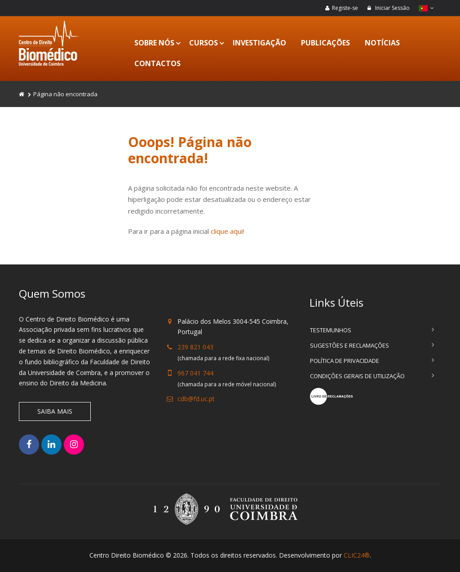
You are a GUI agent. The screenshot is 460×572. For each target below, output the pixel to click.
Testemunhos (330, 330)
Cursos (203, 43)
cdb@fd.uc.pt (196, 398)
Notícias (382, 43)
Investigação (259, 43)
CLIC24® (357, 555)
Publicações (325, 43)
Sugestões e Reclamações (349, 345)
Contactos (157, 63)
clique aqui (227, 231)
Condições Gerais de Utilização (357, 376)
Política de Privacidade (344, 361)
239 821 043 (195, 347)
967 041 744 (195, 373)
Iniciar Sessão (388, 8)
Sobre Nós (154, 43)
